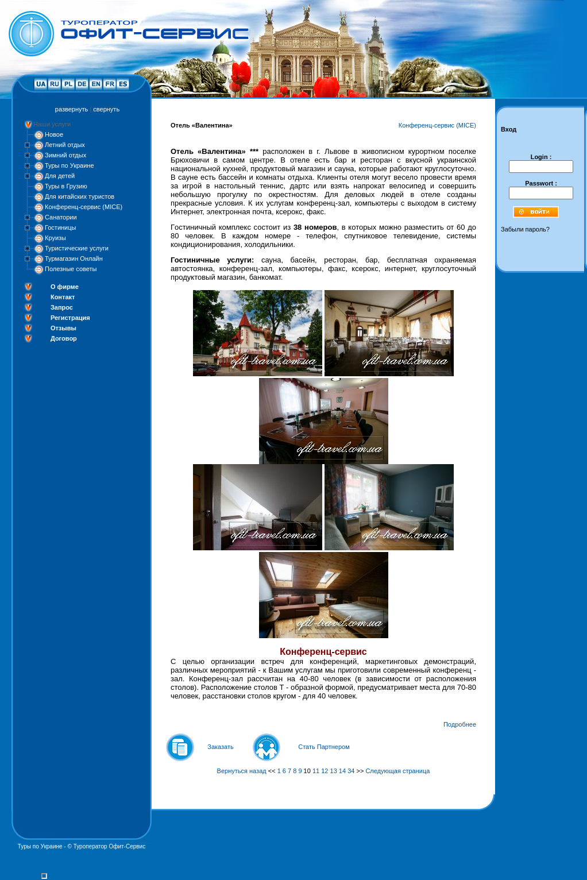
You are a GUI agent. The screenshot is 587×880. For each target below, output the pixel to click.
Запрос (62, 307)
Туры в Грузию (66, 186)
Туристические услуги (77, 248)
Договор (64, 338)
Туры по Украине (69, 165)
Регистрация (70, 317)
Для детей (60, 175)
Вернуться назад (242, 770)
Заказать (220, 746)
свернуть (106, 109)
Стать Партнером (324, 746)
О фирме (65, 286)
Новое (54, 134)
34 (350, 770)
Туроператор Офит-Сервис (110, 846)
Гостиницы (60, 227)
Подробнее (459, 724)
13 (333, 770)
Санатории (61, 217)
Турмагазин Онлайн (74, 258)
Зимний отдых (65, 155)
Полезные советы (70, 268)
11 (315, 770)
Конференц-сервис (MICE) (83, 206)
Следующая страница (397, 770)
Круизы (55, 237)
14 (342, 770)
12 (324, 770)
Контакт (63, 297)
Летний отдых (65, 144)
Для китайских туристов (79, 196)
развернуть (71, 109)
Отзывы (63, 328)
